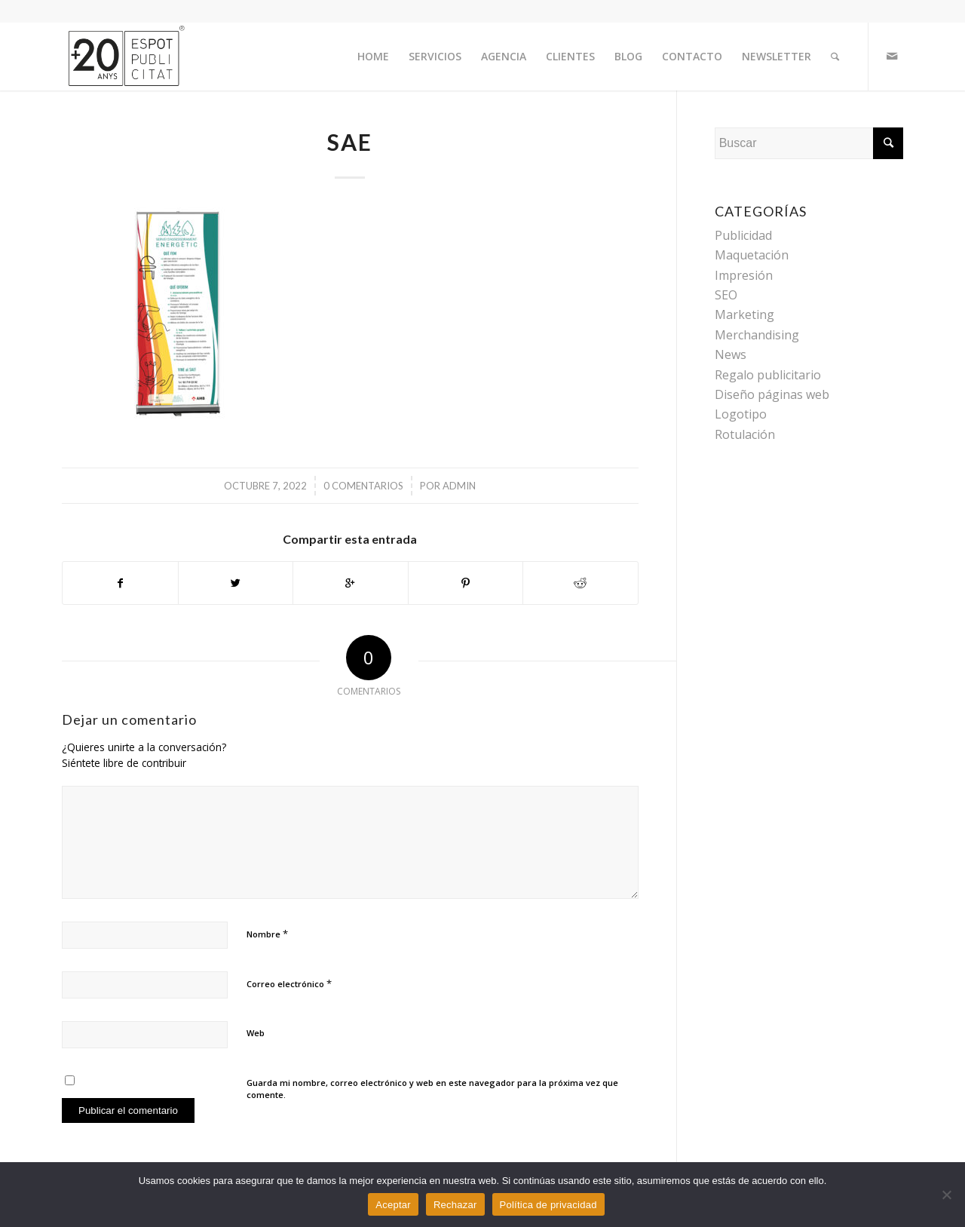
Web (256, 1032)
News (730, 354)
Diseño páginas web (772, 394)
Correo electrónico (289, 983)
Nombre (267, 933)
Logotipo (741, 414)
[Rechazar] (946, 1194)
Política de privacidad (548, 1204)
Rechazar (455, 1204)
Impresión (744, 275)
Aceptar (393, 1204)
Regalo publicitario (768, 375)
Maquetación (752, 255)
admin (459, 486)
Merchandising (757, 335)
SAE (349, 141)
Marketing (744, 314)
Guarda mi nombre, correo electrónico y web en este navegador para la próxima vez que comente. (432, 1089)
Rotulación (745, 434)
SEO (726, 295)
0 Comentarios (363, 486)
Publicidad (743, 235)
